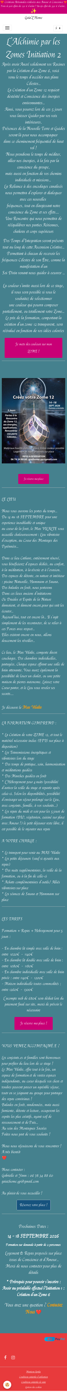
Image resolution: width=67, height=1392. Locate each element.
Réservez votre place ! (34, 1205)
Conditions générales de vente (33, 1382)
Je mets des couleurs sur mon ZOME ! (33, 348)
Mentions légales (33, 1371)
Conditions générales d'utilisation (33, 1376)
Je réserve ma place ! (33, 1023)
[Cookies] (7, 1385)
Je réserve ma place (33, 479)
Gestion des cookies (33, 1387)
